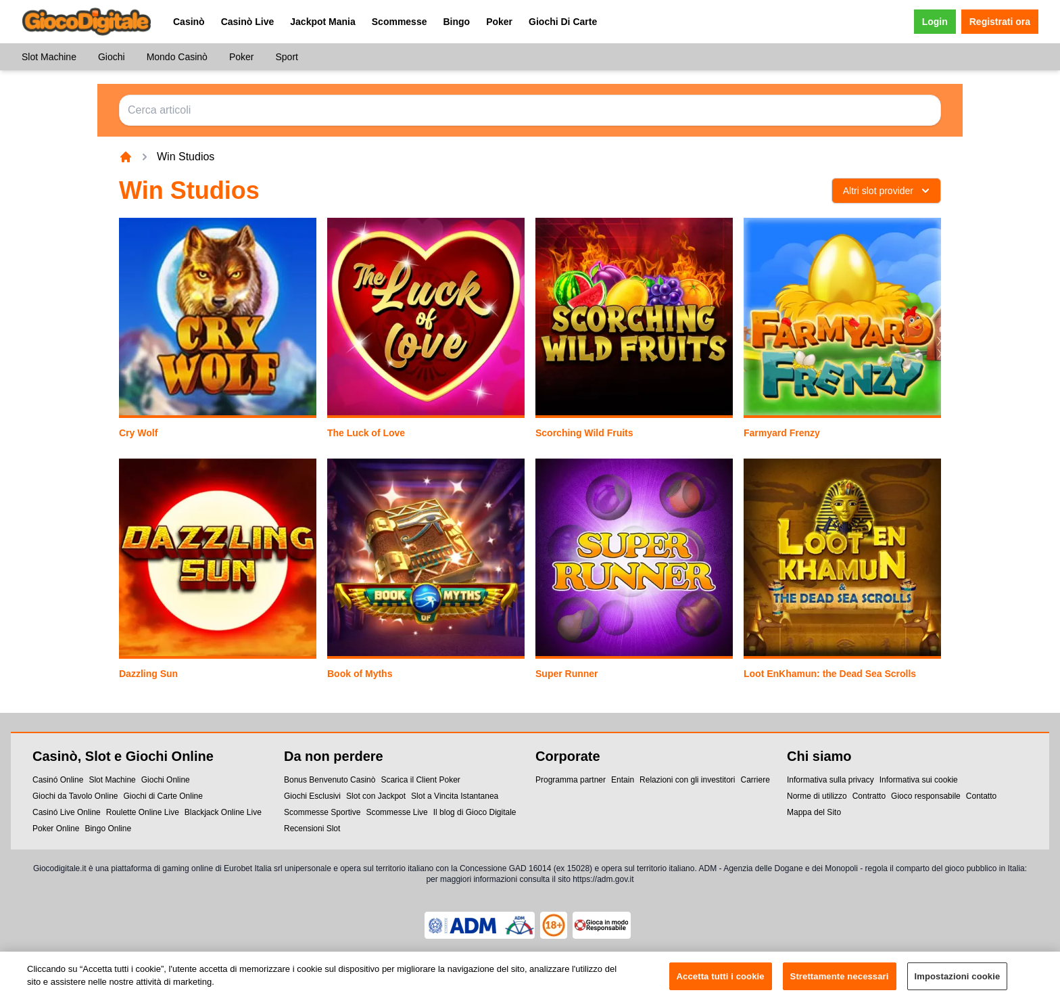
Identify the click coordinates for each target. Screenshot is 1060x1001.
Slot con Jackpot (376, 796)
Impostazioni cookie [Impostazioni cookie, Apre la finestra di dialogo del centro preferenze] (958, 980)
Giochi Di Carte (563, 21)
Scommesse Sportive (322, 812)
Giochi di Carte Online (163, 796)
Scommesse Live (396, 812)
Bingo (456, 21)
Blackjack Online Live (223, 812)
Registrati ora (999, 21)
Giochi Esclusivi (312, 796)
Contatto (981, 796)
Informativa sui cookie (919, 780)
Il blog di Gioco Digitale (474, 812)
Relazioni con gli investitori (687, 780)
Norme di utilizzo (817, 796)
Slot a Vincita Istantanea (454, 796)
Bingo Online (108, 828)
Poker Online (55, 828)
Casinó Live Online (66, 812)
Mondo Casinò (177, 56)
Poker (499, 21)
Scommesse (399, 21)
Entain (622, 780)
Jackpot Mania (322, 21)
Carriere (754, 780)
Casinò (189, 21)
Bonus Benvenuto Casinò (329, 780)
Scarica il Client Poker (420, 780)
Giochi (111, 56)
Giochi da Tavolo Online (75, 796)
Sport (286, 56)
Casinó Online (57, 780)
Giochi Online (165, 780)
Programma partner (570, 780)
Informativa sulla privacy (830, 780)
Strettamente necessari (839, 980)
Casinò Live (247, 21)
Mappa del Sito (814, 812)
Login (935, 21)
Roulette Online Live (142, 812)
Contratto (869, 796)
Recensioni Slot (312, 828)
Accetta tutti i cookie (721, 980)
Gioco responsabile (926, 796)
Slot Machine (49, 56)
